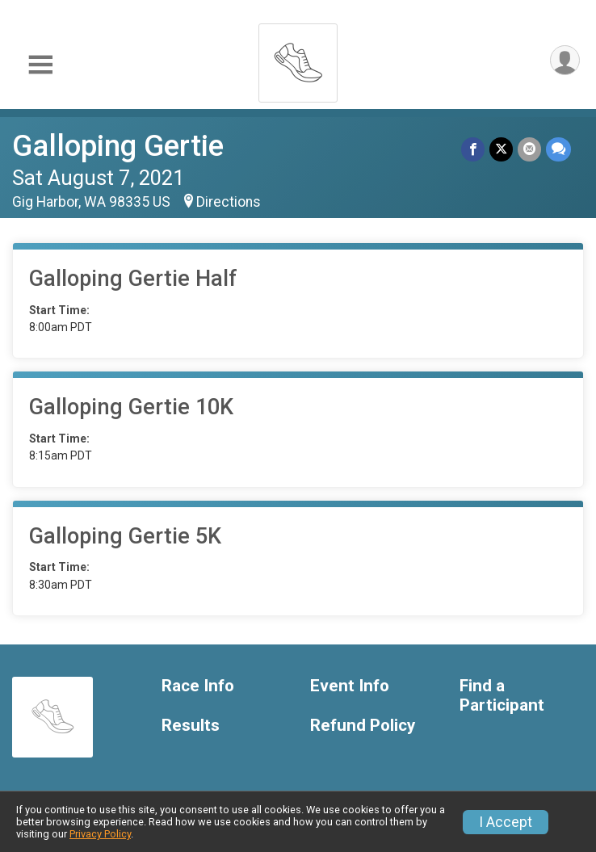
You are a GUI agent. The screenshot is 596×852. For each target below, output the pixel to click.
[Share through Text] (558, 149)
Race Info (198, 686)
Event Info (349, 686)
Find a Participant (502, 696)
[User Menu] (565, 60)
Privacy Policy (100, 834)
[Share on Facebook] (473, 149)
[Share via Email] (529, 149)
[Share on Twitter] (501, 149)
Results (191, 725)
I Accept (505, 822)
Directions (228, 202)
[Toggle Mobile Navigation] (40, 65)
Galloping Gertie (118, 145)
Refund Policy (362, 725)
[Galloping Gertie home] (298, 58)
